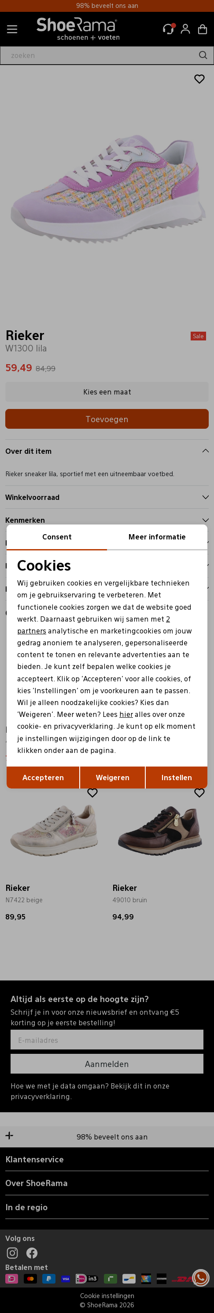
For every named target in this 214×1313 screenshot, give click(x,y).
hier (126, 714)
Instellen (177, 777)
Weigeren (112, 777)
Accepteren (43, 777)
